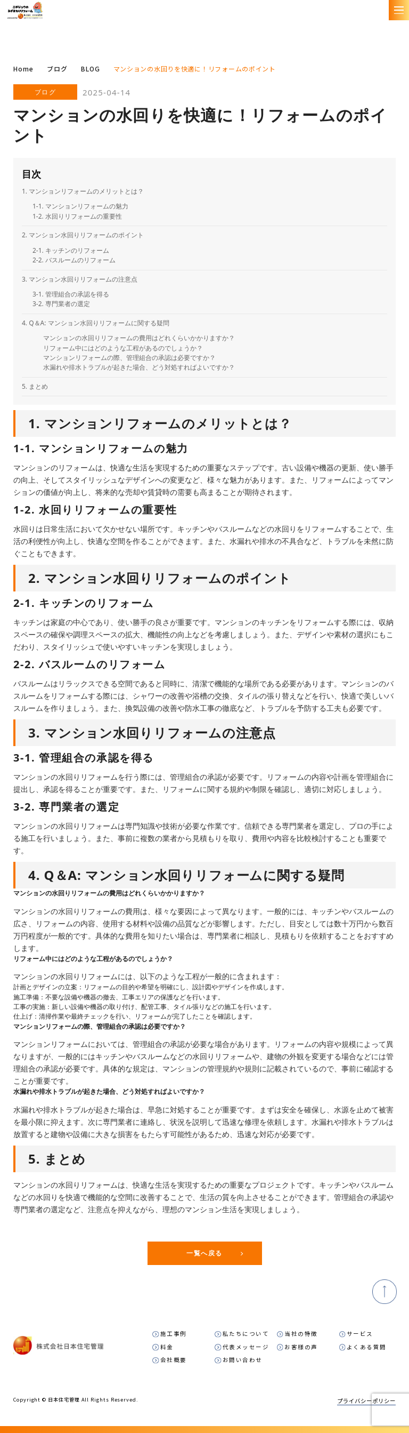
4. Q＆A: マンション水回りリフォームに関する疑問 (95, 322)
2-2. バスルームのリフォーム (74, 260)
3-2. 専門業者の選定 (61, 303)
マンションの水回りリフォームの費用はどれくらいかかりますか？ (139, 337)
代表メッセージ (246, 1346)
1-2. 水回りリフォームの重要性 (77, 216)
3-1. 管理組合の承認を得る (70, 294)
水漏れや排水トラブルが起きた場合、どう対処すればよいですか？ (139, 367)
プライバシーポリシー (366, 1399)
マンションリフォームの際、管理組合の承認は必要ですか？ (129, 357)
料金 (167, 1346)
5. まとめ (35, 386)
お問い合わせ (243, 1359)
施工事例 (173, 1333)
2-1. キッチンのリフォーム (70, 250)
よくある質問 (367, 1346)
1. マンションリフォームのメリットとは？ (83, 191)
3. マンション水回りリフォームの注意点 (79, 279)
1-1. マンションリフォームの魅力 (80, 206)
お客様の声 (301, 1346)
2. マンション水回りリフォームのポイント (83, 234)
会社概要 (173, 1359)
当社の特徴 (301, 1333)
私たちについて (246, 1333)
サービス (360, 1333)
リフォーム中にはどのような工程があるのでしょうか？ (123, 348)
